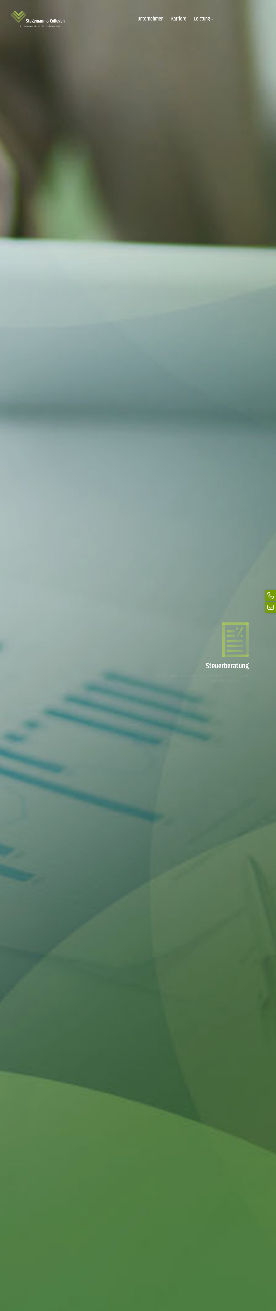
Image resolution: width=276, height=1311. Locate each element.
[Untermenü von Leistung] (212, 19)
